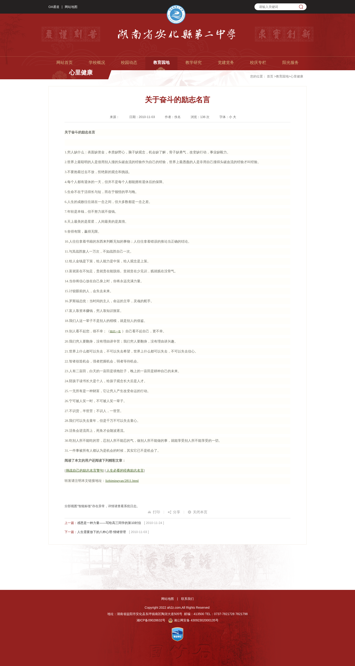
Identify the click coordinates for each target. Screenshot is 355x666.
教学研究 (193, 62)
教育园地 (161, 62)
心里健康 (296, 76)
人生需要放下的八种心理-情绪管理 (101, 532)
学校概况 (97, 62)
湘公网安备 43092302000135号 (193, 620)
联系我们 (187, 599)
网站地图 (71, 7)
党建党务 (226, 62)
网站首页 (64, 62)
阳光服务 (290, 62)
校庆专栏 (258, 62)
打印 (156, 512)
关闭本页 (200, 512)
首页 (270, 76)
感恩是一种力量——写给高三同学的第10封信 (109, 523)
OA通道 (53, 7)
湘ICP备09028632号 (151, 620)
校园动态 (129, 62)
